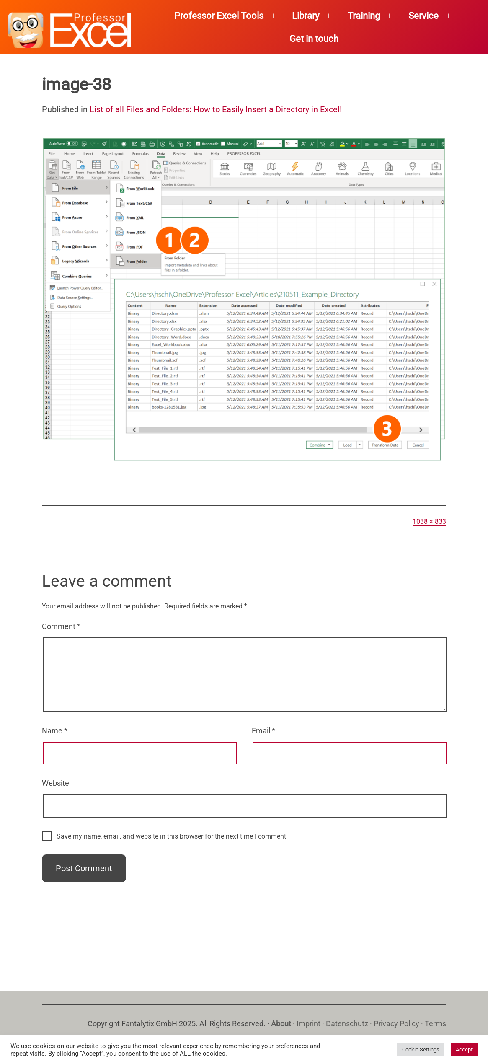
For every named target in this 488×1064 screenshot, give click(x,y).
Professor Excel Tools (218, 15)
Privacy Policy (396, 1023)
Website (55, 783)
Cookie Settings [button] (420, 1049)
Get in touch (313, 39)
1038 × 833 (429, 522)
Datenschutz (347, 1023)
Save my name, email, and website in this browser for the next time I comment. (172, 836)
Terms (435, 1023)
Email (263, 730)
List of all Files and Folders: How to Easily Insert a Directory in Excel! (216, 109)
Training (364, 15)
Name (54, 730)
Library (305, 15)
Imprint (308, 1023)
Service (423, 15)
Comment (61, 626)
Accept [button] (464, 1049)
